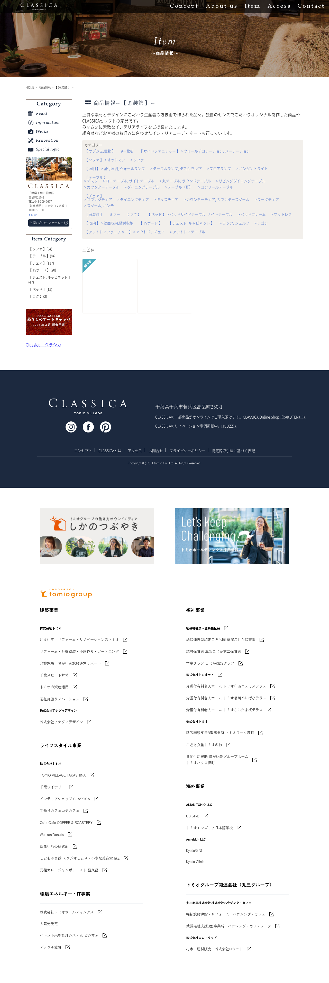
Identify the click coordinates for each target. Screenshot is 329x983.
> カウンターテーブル (101, 187)
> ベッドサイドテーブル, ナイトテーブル (200, 214)
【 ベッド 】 (156, 214)
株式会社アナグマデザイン (61, 721)
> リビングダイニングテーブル (241, 180)
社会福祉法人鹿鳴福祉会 (203, 628)
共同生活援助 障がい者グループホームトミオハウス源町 (217, 759)
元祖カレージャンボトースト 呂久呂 (69, 869)
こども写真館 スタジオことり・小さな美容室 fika (80, 858)
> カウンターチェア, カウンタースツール (216, 199)
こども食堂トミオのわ (204, 744)
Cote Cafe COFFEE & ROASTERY (66, 822)
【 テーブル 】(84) (42, 255)
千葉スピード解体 (54, 675)
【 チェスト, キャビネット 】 (191, 223)
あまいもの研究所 (54, 846)
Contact (311, 6)
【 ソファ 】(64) (40, 248)
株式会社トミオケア (200, 674)
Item (252, 6)
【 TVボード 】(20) (42, 269)
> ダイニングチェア (133, 199)
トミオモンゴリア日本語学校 (209, 827)
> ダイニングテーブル (142, 187)
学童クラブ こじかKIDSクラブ (210, 663)
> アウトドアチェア (149, 231)
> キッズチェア (166, 199)
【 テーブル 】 (95, 177)
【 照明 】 (92, 168)
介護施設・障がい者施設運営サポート (70, 663)
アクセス (135, 450)
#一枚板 (127, 151)
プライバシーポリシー (187, 450)
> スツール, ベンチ (99, 205)
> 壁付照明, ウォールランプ (123, 168)
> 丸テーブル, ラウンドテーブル (185, 180)
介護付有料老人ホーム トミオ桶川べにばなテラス (226, 697)
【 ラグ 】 (133, 214)
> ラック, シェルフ (234, 223)
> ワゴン (261, 223)
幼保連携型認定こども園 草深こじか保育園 (220, 639)
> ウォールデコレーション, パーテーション (215, 151)
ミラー (114, 214)
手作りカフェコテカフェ (59, 810)
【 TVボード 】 (150, 223)
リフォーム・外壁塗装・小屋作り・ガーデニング (79, 651)
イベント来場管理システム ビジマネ (69, 935)
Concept (184, 6)
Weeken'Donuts (52, 834)
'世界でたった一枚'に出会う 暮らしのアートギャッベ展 (49, 322)
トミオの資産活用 (54, 686)
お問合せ (156, 450)
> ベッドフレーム (252, 214)
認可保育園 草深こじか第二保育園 (213, 651)
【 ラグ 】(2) (37, 296)
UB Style (193, 815)
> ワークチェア (267, 199)
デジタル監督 (50, 947)
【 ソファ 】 (94, 159)
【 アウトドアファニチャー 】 (108, 231)
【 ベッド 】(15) (40, 289)
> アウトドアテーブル (187, 231)
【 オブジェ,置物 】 (100, 151)
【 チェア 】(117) (41, 262)
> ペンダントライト (252, 168)
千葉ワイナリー (52, 786)
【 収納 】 (92, 223)
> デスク (91, 180)
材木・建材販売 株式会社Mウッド (214, 948)
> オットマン (115, 159)
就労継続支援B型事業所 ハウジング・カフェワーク (228, 925)
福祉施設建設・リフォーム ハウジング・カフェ (225, 914)
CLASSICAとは (109, 450)
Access (279, 6)
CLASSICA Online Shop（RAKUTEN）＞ (274, 416)
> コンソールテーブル (215, 187)
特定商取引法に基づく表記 (233, 450)
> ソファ (137, 159)
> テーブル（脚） (179, 187)
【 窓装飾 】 (94, 214)
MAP (34, 215)
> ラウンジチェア (98, 199)
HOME (30, 87)
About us (221, 6)
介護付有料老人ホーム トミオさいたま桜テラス (224, 709)
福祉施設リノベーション (59, 698)
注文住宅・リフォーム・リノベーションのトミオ (79, 639)
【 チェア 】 (94, 195)
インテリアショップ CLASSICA (65, 798)
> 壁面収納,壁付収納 (117, 223)
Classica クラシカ (43, 344)
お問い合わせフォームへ (46, 222)
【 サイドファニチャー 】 (159, 151)
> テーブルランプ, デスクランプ (176, 168)
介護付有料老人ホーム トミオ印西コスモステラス (226, 686)
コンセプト (83, 450)
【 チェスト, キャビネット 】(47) (50, 280)
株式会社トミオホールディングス (67, 912)
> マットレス (281, 214)
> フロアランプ (219, 168)
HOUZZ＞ (229, 425)
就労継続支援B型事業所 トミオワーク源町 (220, 732)
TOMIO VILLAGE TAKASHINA (63, 775)
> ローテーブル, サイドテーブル (128, 180)
